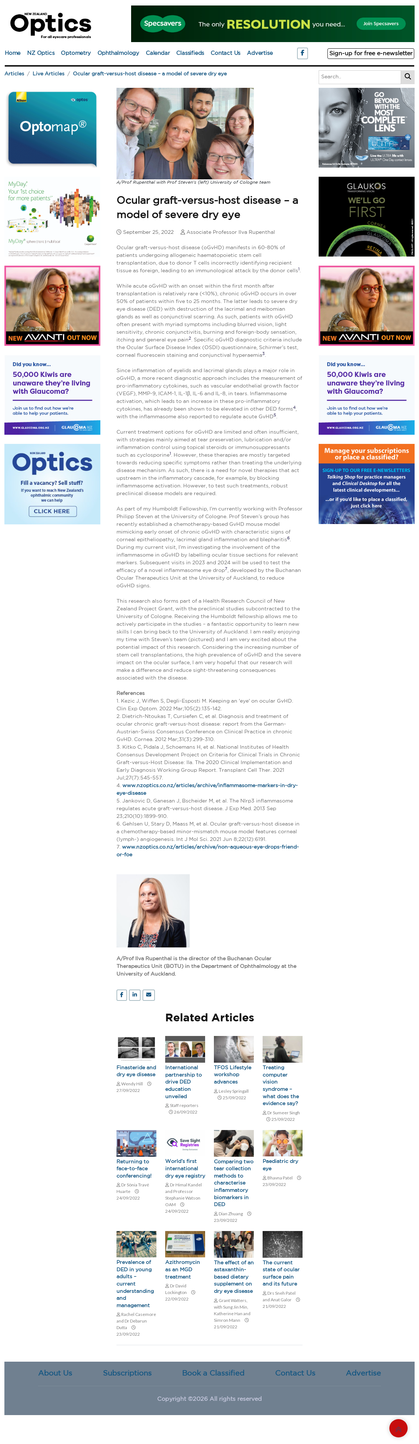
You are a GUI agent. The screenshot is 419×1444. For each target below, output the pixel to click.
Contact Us (225, 53)
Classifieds (190, 53)
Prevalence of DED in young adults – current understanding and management (135, 1284)
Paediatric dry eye (280, 1165)
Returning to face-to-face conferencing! (134, 1169)
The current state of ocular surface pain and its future (281, 1274)
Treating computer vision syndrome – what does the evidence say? (281, 1086)
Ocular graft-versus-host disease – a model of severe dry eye (150, 74)
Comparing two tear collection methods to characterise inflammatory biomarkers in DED (233, 1183)
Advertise (259, 53)
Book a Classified (213, 1373)
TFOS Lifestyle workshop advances (232, 1075)
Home (13, 53)
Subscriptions (127, 1373)
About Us (55, 1373)
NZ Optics (40, 53)
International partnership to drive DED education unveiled (183, 1082)
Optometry (75, 53)
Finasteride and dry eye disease (136, 1071)
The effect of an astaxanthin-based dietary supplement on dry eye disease (234, 1277)
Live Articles (48, 74)
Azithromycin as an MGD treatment (182, 1269)
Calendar (158, 53)
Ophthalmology (118, 53)
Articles (14, 74)
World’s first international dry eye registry (185, 1168)
